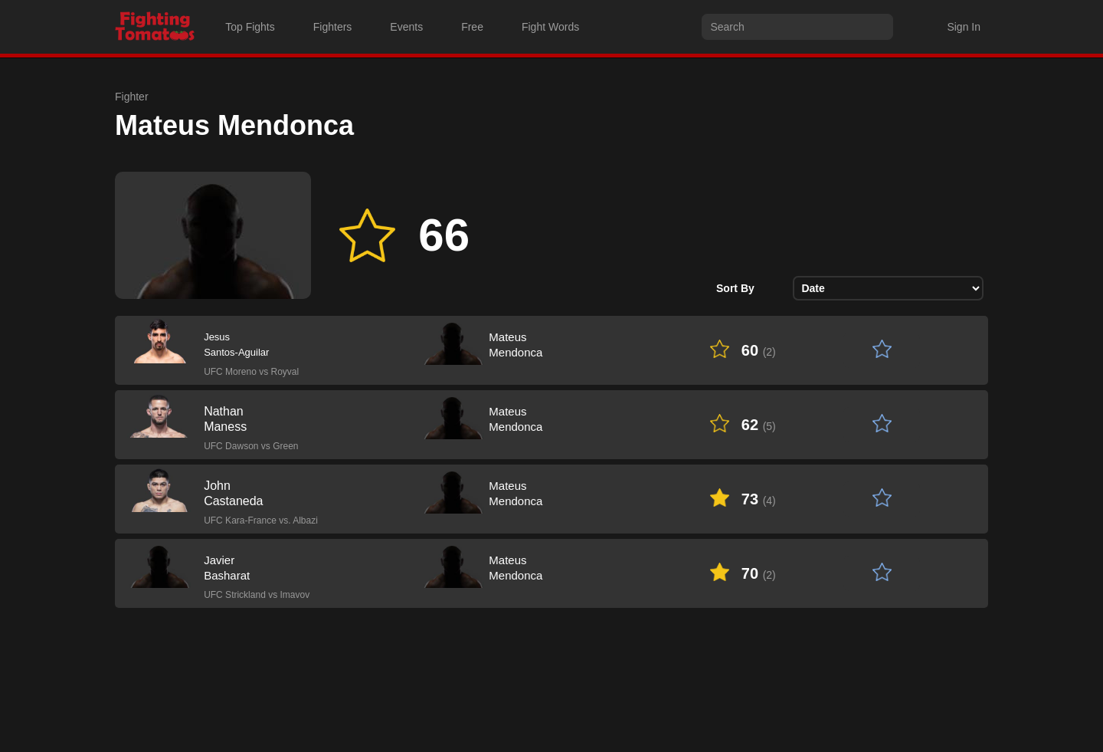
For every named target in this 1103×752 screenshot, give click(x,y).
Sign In (963, 27)
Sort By (735, 288)
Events (406, 27)
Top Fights (250, 27)
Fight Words (550, 27)
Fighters (332, 27)
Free (472, 27)
